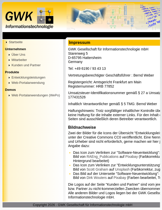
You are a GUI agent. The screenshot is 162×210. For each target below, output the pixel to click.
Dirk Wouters (97, 178)
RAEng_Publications (103, 157)
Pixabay (131, 157)
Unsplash (122, 169)
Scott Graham (97, 169)
